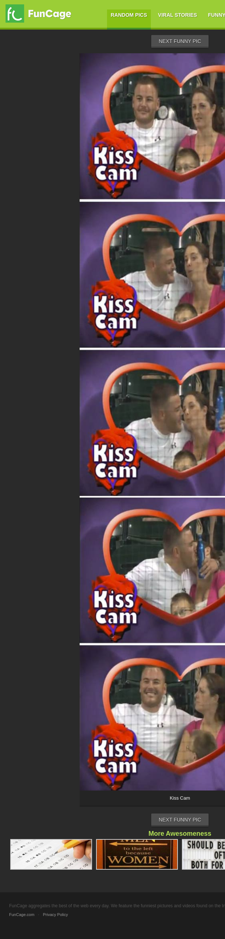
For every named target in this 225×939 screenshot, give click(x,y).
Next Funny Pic (180, 41)
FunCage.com (21, 914)
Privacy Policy (55, 914)
